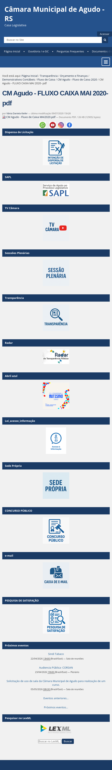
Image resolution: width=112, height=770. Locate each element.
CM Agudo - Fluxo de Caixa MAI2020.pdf (29, 117)
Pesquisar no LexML (18, 718)
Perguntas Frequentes (70, 51)
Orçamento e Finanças (74, 76)
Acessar (104, 34)
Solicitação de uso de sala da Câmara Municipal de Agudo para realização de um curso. (56, 683)
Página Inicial (12, 51)
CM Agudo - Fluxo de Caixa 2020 (77, 79)
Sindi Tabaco (56, 654)
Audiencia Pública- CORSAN (56, 667)
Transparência (49, 76)
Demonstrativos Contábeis (18, 79)
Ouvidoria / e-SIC (38, 51)
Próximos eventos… (56, 707)
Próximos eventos (17, 645)
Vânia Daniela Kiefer (17, 113)
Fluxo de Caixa (46, 79)
